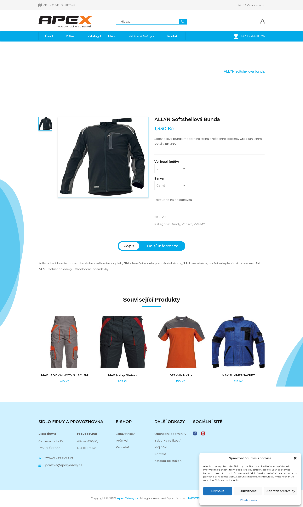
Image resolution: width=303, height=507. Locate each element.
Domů (161, 71)
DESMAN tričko (180, 375)
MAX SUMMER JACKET (238, 375)
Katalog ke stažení (168, 461)
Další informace (163, 246)
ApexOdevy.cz (127, 498)
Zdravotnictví (125, 434)
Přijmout (217, 491)
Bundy (198, 71)
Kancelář (122, 447)
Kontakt (160, 454)
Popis (128, 246)
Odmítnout (247, 491)
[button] (295, 458)
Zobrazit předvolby (280, 491)
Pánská (213, 71)
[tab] (129, 246)
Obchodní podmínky (170, 434)
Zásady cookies (248, 500)
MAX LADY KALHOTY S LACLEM (64, 375)
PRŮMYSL (179, 71)
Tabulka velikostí (167, 440)
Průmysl (122, 440)
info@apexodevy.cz (251, 5)
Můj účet (161, 447)
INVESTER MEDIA (199, 498)
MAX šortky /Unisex (122, 375)
